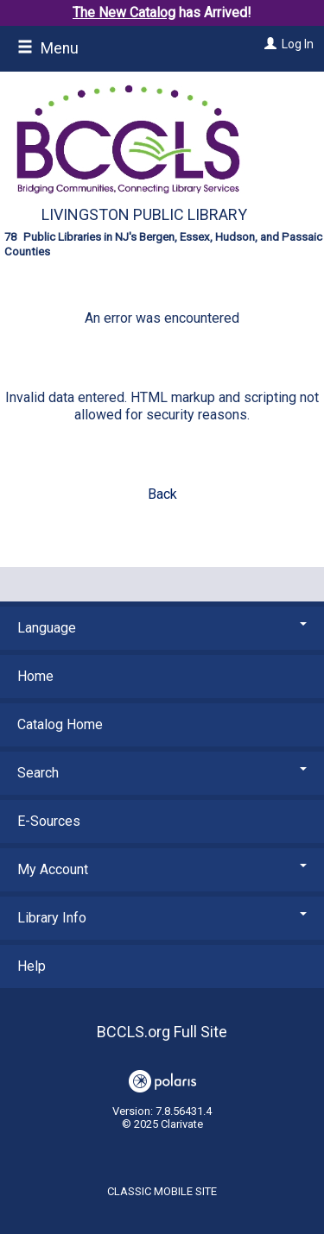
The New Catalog (124, 12)
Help (31, 966)
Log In (298, 44)
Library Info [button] (162, 918)
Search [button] (162, 773)
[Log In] (268, 44)
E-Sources (48, 821)
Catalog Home (60, 724)
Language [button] (162, 628)
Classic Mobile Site (162, 1191)
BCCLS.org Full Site (162, 1032)
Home (35, 676)
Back (162, 494)
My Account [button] (162, 869)
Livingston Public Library (144, 214)
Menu (48, 48)
